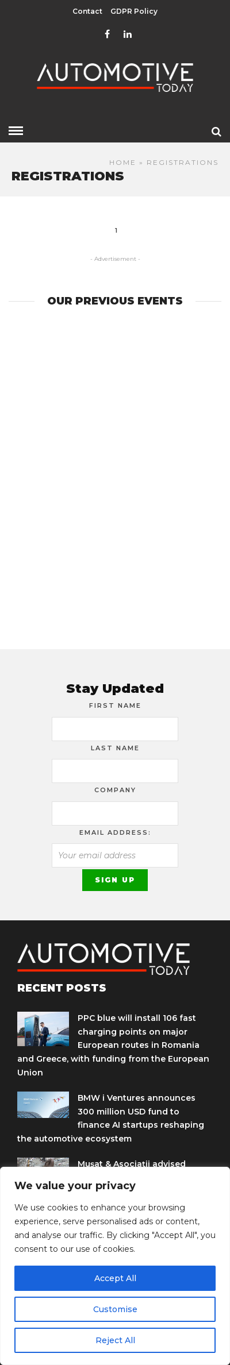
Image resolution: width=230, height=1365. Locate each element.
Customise (115, 1309)
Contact (87, 11)
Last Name (115, 748)
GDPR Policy (134, 11)
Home (122, 162)
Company (115, 790)
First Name (115, 705)
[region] (115, 1266)
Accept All (115, 1278)
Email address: (115, 832)
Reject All (115, 1340)
